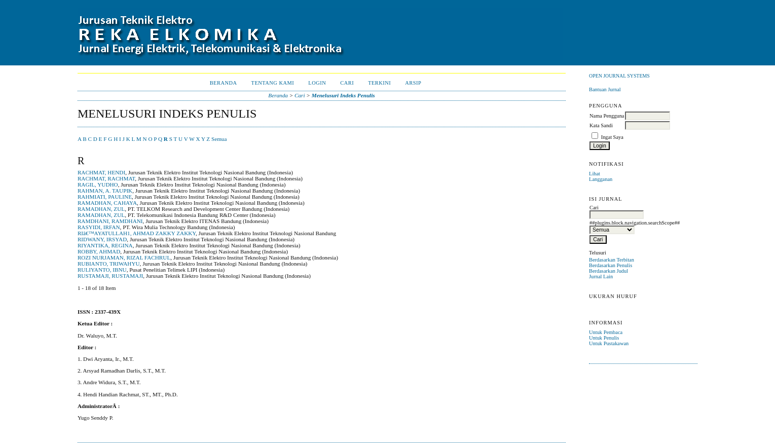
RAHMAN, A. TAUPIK (105, 191)
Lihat (594, 173)
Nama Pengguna (606, 116)
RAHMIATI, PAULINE (105, 197)
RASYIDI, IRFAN (99, 227)
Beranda (223, 83)
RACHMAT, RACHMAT (106, 178)
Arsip (413, 83)
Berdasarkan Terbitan (611, 260)
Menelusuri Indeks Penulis (343, 95)
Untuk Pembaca (605, 332)
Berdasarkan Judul (608, 271)
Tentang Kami (272, 83)
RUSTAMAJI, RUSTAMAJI (110, 276)
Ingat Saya (612, 137)
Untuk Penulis (604, 338)
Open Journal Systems (619, 76)
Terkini (379, 83)
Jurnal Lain (601, 276)
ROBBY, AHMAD (99, 251)
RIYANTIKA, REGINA (105, 245)
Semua (219, 139)
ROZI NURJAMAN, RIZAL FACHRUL (124, 257)
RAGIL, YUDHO (98, 184)
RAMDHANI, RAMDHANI (110, 221)
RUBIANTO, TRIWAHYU (109, 264)
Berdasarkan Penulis (610, 265)
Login (317, 83)
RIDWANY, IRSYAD (102, 239)
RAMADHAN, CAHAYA (107, 203)
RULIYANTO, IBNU (102, 270)
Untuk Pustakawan (609, 343)
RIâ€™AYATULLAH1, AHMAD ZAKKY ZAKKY (137, 233)
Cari (347, 83)
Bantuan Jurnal (605, 89)
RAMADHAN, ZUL (101, 209)
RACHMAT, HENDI (101, 172)
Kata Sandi (601, 125)
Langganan (600, 179)
